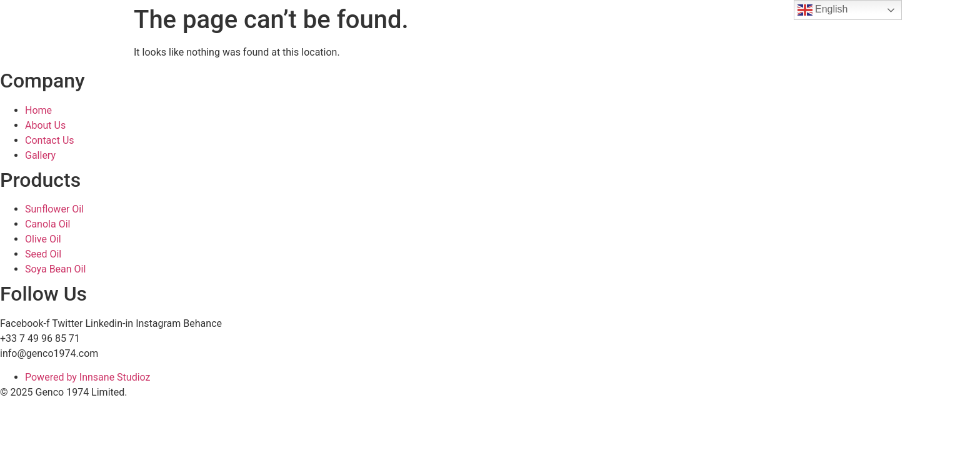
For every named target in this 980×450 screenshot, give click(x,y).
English (823, 10)
